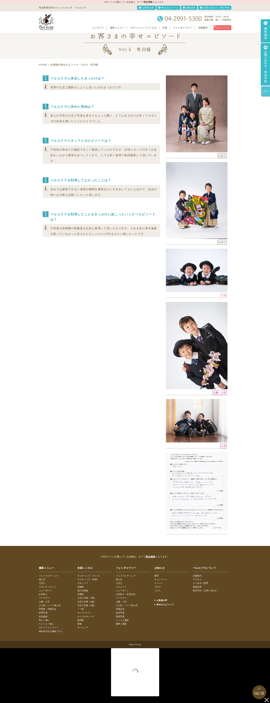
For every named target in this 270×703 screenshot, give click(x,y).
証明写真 (43, 612)
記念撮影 (43, 616)
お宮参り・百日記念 (126, 594)
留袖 (79, 623)
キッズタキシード (86, 616)
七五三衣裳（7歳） (86, 597)
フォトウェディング (126, 575)
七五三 (42, 583)
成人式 (42, 579)
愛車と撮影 (121, 623)
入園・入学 (44, 601)
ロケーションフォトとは (143, 27)
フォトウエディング (49, 575)
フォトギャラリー (182, 27)
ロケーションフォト (49, 627)
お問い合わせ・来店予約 (216, 7)
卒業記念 (120, 609)
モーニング (82, 627)
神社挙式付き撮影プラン (51, 631)
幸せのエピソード (165, 604)
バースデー (44, 597)
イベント (158, 583)
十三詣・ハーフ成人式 (50, 605)
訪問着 (80, 620)
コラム (157, 590)
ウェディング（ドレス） (89, 575)
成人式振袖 (82, 590)
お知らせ (159, 567)
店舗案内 (203, 27)
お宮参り (43, 594)
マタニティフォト (47, 587)
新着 (156, 575)
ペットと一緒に (46, 623)
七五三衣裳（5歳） (86, 601)
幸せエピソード (169, 7)
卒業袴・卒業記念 (47, 609)
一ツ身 (80, 609)
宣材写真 (120, 616)
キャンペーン (223, 27)
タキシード (82, 583)
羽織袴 (80, 587)
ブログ (157, 587)
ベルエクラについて (204, 567)
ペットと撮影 (122, 620)
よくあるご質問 (200, 583)
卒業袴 (80, 594)
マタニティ (121, 587)
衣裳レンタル (85, 567)
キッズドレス (83, 612)
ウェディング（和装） (88, 579)
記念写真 (120, 612)
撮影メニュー (117, 27)
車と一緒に (44, 620)
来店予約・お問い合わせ (205, 590)
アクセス (197, 579)
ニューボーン (45, 590)
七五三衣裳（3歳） (86, 605)
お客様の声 (148, 7)
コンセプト (98, 27)
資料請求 (191, 7)
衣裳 (164, 27)
